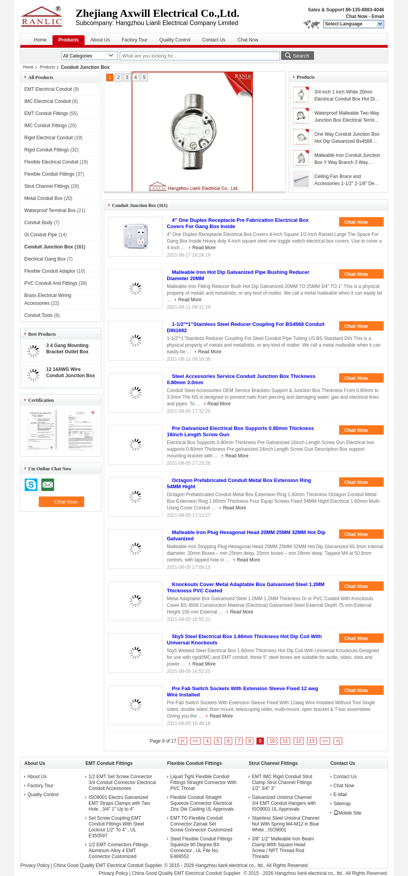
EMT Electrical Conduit (48, 89)
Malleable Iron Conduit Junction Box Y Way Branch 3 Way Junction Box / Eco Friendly (347, 159)
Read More (203, 247)
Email (378, 16)
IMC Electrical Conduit (47, 101)
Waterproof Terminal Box (50, 210)
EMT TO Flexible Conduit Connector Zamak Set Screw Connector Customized (201, 824)
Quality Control (174, 40)
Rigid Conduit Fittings (46, 150)
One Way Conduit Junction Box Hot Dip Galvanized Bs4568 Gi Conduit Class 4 (346, 138)
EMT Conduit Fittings (46, 113)
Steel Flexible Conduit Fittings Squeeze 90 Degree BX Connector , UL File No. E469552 (201, 847)
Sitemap (342, 803)
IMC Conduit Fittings (45, 125)
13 (311, 741)
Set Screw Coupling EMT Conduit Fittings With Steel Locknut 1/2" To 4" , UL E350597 (116, 826)
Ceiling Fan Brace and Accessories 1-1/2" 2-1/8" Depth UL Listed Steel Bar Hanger (347, 180)
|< (182, 741)
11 (285, 741)
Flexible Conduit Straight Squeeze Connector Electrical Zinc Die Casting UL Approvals (202, 803)
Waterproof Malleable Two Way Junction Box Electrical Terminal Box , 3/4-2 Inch (347, 117)
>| (338, 741)
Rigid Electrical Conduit (48, 137)
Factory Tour (134, 40)
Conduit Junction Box (48, 247)
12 (298, 741)
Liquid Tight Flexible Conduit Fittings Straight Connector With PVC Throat (203, 782)
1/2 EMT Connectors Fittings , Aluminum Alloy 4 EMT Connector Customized (119, 850)
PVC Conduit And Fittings (50, 283)
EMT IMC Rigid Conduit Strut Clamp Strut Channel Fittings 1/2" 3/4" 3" (282, 782)
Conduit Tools (38, 315)
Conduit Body (38, 222)
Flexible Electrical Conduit (51, 162)
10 (271, 741)
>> (325, 741)
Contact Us (213, 40)
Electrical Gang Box (44, 259)
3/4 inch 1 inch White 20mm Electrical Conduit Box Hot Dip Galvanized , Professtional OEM (345, 96)
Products (68, 40)
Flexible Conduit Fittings (49, 174)
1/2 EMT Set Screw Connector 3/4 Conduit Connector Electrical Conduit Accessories (122, 782)
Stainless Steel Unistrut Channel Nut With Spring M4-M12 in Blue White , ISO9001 (285, 824)
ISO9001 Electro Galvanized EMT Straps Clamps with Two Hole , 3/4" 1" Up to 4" (119, 803)
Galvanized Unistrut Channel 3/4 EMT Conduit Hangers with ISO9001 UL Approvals (284, 803)
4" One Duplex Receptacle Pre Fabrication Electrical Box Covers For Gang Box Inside (238, 223)
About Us (100, 40)
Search (301, 56)
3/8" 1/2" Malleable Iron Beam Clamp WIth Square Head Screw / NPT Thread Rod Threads (283, 847)
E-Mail (340, 794)
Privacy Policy (35, 865)
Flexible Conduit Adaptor (50, 271)
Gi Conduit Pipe (40, 234)
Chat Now (356, 16)
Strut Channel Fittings (46, 186)
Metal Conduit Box (43, 198)
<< (195, 741)
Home (40, 40)
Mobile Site (347, 813)
